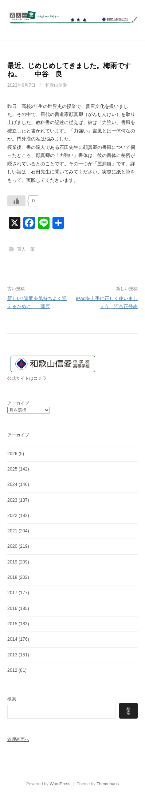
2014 (12, 639)
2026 (12, 453)
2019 (12, 562)
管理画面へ (18, 739)
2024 (12, 484)
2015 (12, 623)
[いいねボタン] (16, 200)
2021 (12, 530)
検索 (11, 698)
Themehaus (108, 784)
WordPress (60, 784)
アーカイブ (18, 403)
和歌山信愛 (56, 85)
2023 (12, 500)
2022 (12, 515)
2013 (12, 654)
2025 (12, 469)
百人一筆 (26, 249)
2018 (12, 577)
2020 (12, 546)
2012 (12, 670)
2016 (12, 608)
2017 (12, 592)
